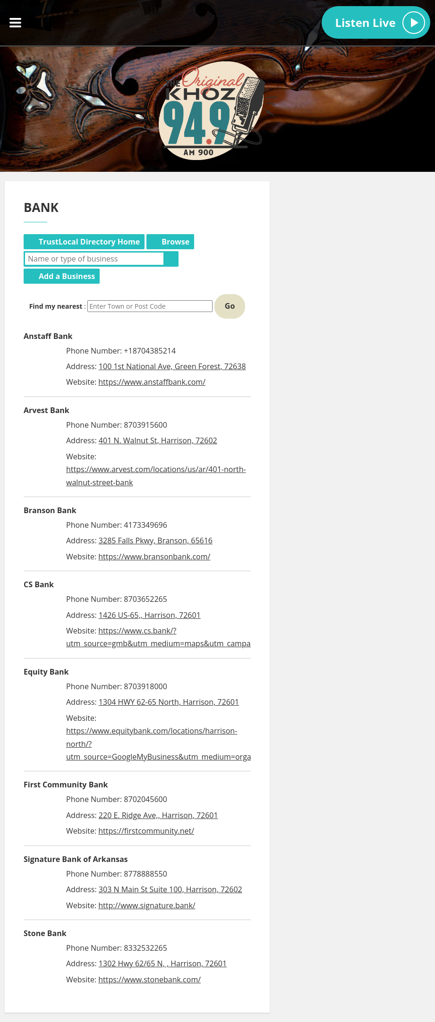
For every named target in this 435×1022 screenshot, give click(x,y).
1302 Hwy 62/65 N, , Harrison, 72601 (163, 963)
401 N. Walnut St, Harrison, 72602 (158, 440)
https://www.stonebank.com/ (149, 979)
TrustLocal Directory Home (89, 241)
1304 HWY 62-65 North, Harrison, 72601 (169, 702)
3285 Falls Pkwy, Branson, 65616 (156, 540)
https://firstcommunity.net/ (146, 831)
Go (230, 306)
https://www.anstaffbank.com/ (151, 382)
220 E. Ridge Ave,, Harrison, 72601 (158, 815)
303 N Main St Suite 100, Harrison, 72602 (170, 889)
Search (171, 258)
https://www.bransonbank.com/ (154, 556)
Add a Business (67, 276)
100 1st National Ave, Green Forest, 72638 (172, 366)
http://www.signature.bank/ (146, 905)
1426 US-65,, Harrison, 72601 (150, 615)
